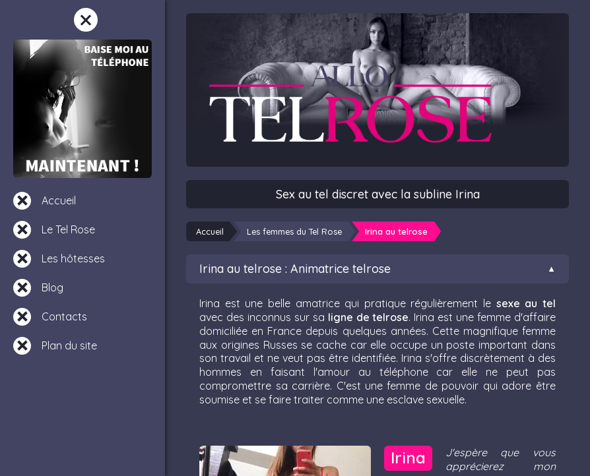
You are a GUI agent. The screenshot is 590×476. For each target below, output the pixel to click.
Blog (52, 287)
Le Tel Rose (68, 229)
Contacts (64, 316)
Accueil (59, 200)
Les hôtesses (73, 258)
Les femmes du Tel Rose (294, 231)
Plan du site (69, 345)
